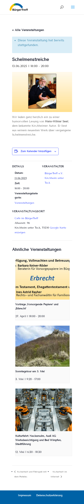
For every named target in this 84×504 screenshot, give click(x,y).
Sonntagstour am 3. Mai (30, 371)
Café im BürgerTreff (26, 218)
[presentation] (42, 279)
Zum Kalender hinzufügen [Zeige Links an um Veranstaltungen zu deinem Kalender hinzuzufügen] (36, 151)
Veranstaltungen (24, 202)
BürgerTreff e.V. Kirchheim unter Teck (54, 178)
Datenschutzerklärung (49, 495)
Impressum (24, 495)
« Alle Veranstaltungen (28, 30)
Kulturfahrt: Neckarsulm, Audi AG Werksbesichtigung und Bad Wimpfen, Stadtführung (38, 440)
